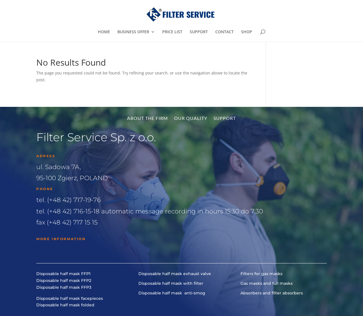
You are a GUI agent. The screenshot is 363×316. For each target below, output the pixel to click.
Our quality (190, 118)
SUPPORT (199, 32)
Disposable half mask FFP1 (63, 273)
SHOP (246, 32)
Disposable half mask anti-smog (171, 293)
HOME (104, 32)
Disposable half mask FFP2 (63, 280)
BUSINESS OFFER (133, 32)
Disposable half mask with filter (170, 283)
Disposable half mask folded (65, 304)
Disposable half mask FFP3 (63, 287)
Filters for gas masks (261, 273)
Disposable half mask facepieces (69, 298)
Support (225, 118)
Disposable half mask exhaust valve (174, 273)
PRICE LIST (172, 32)
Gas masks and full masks (266, 283)
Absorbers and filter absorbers (271, 293)
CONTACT (224, 32)
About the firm (147, 118)
